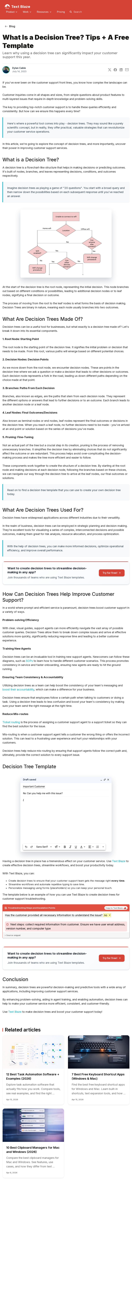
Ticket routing (11, 722)
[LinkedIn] (121, 69)
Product (10, 12)
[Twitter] (109, 69)
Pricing (61, 11)
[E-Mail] (127, 69)
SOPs (29, 660)
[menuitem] (12, 11)
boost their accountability (18, 689)
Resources (42, 12)
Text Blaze (20, 6)
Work (25, 12)
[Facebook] (115, 69)
